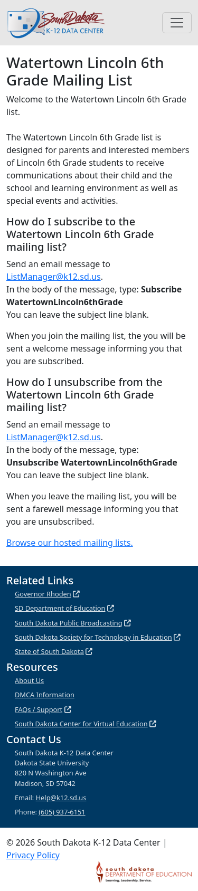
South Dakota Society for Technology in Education (93, 637)
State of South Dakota (49, 651)
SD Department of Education (60, 608)
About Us (29, 680)
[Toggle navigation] (177, 22)
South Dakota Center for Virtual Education (81, 723)
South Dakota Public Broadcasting (68, 623)
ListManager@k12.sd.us (53, 276)
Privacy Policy (33, 855)
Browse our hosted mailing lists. (69, 542)
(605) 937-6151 (62, 812)
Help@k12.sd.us (61, 797)
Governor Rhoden (43, 594)
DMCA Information (44, 694)
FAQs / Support (38, 709)
